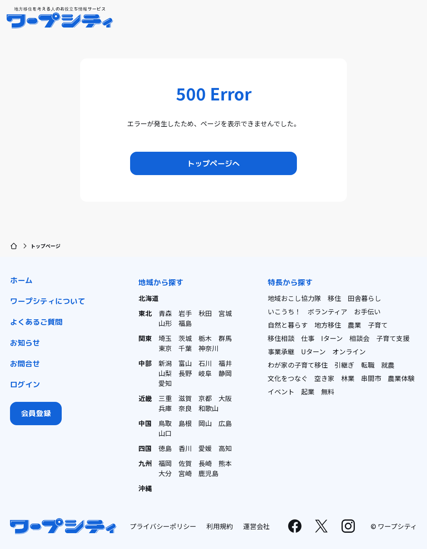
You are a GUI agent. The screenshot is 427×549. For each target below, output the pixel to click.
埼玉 (165, 338)
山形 (165, 323)
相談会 (359, 338)
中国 (145, 423)
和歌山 (208, 408)
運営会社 (256, 526)
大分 (165, 473)
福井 (225, 363)
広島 (225, 423)
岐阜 (205, 373)
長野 (185, 373)
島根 (185, 423)
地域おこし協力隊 (294, 298)
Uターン (313, 351)
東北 (145, 313)
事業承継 (281, 351)
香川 (185, 448)
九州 (145, 463)
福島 (185, 323)
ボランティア (327, 311)
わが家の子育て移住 (298, 364)
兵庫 (165, 408)
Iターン (332, 338)
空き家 (324, 378)
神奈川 (208, 348)
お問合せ (25, 363)
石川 (205, 363)
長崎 (205, 463)
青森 (165, 313)
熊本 (225, 463)
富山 (185, 363)
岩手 (185, 313)
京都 (205, 398)
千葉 (185, 348)
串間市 (371, 378)
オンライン (349, 351)
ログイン (25, 384)
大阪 (225, 398)
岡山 (205, 423)
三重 (165, 398)
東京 (165, 348)
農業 (354, 324)
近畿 (145, 398)
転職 (367, 364)
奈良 (185, 408)
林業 (347, 378)
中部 (145, 363)
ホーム (21, 280)
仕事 (307, 338)
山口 (165, 433)
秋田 (205, 313)
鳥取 (165, 423)
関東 (145, 338)
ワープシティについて (47, 301)
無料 (327, 391)
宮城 (225, 313)
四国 (145, 448)
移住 (334, 298)
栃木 (205, 338)
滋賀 (185, 398)
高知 (225, 448)
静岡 (225, 373)
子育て (378, 324)
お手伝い (367, 311)
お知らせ (25, 343)
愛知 (165, 383)
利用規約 (219, 526)
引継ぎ (344, 364)
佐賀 (185, 463)
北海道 (148, 298)
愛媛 (205, 448)
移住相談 (281, 338)
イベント (281, 391)
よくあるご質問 (36, 322)
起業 (307, 391)
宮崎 (185, 473)
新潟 (165, 363)
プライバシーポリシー (163, 526)
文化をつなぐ (288, 378)
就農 (387, 364)
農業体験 (401, 378)
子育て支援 (392, 338)
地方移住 (327, 324)
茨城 (185, 338)
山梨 (165, 373)
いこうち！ (284, 311)
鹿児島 (208, 473)
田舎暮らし (364, 298)
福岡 (165, 463)
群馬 (225, 338)
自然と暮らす (288, 324)
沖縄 (145, 488)
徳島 (165, 448)
